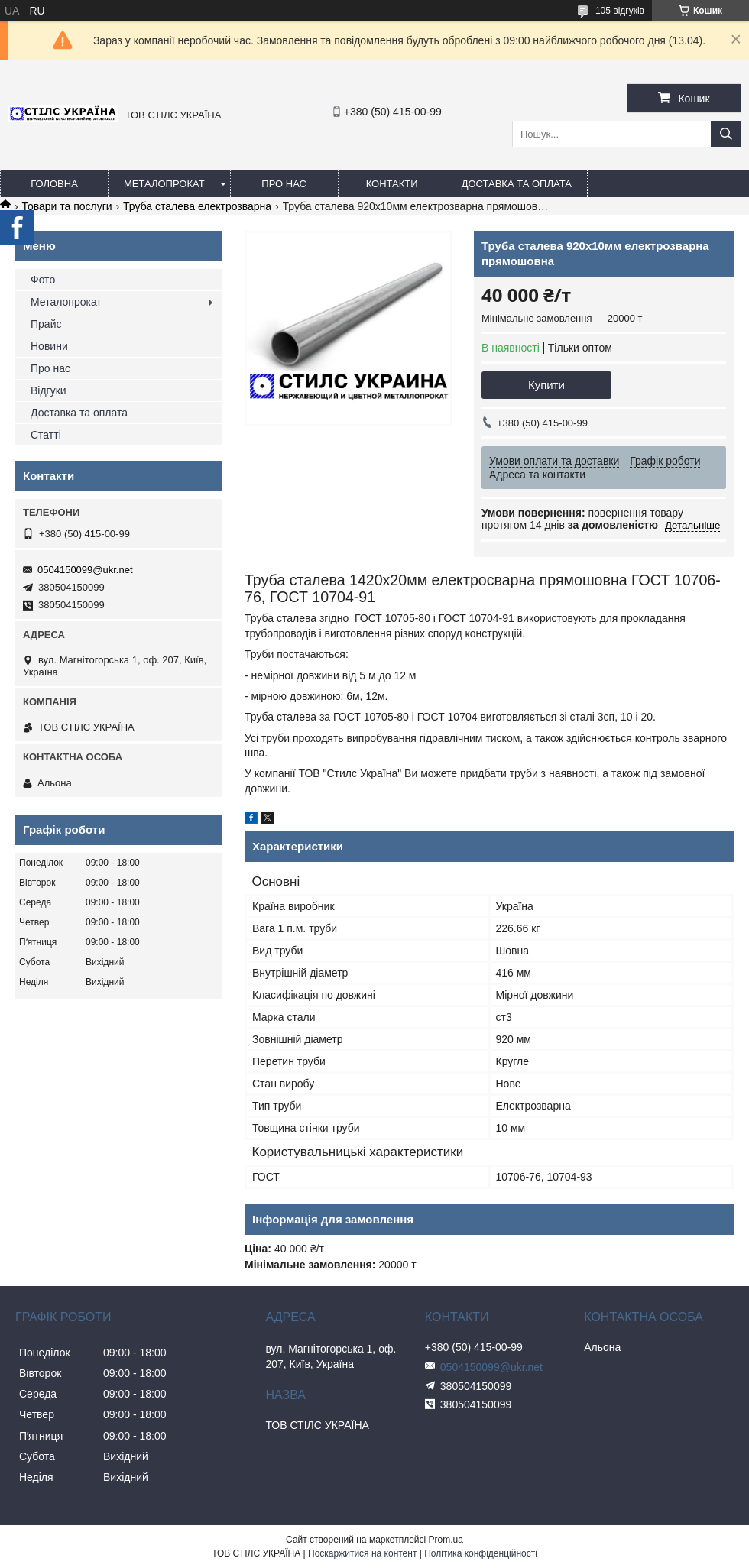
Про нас (283, 184)
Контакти (392, 184)
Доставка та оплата (517, 184)
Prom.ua (446, 1539)
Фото (43, 280)
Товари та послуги (66, 206)
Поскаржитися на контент (362, 1553)
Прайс (46, 324)
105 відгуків (619, 10)
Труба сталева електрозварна (197, 206)
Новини (49, 346)
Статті (46, 435)
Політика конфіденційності (480, 1553)
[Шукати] (726, 134)
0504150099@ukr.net (85, 569)
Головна (54, 184)
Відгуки (48, 390)
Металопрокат (164, 184)
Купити (546, 384)
